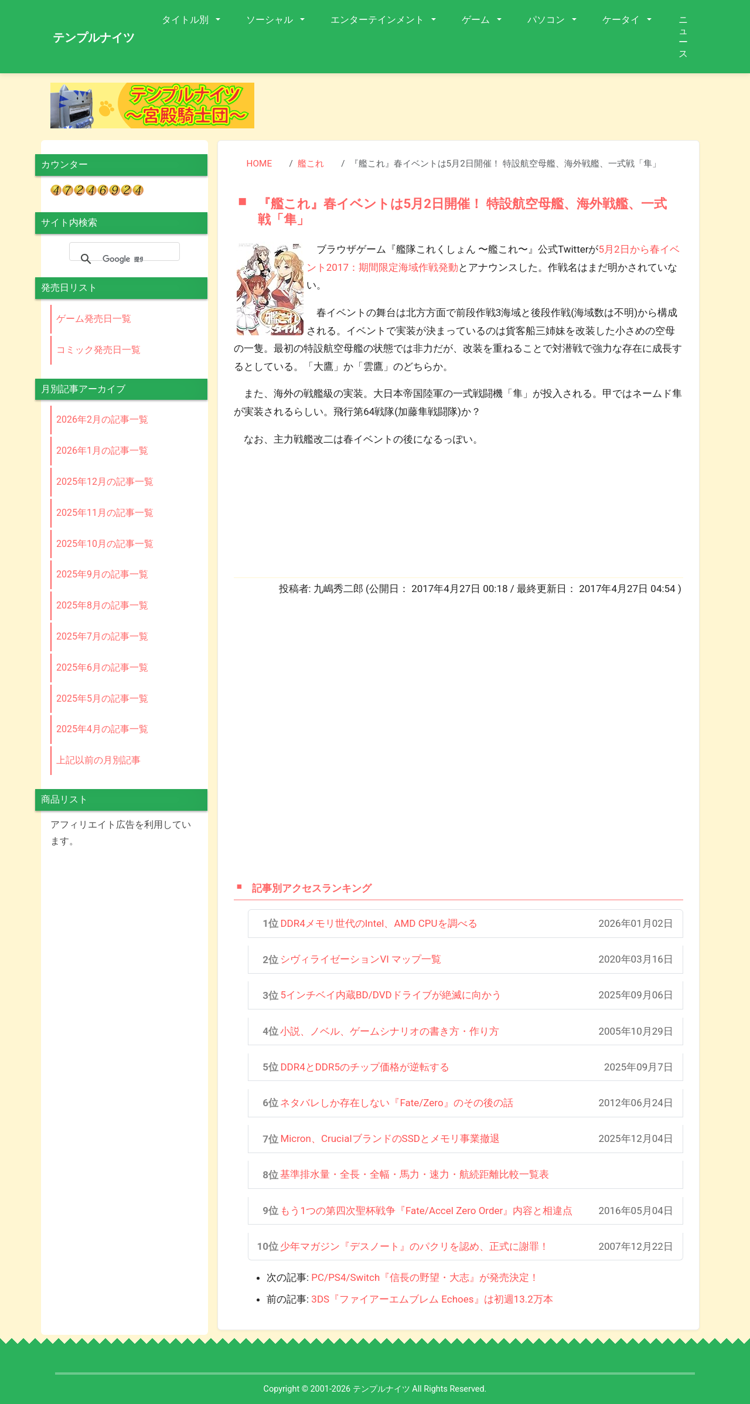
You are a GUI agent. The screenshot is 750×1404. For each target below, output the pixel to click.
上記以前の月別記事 (98, 760)
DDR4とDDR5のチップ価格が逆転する (364, 1067)
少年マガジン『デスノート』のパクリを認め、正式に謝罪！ (414, 1246)
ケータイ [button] (622, 19)
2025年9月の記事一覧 (102, 574)
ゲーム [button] (477, 19)
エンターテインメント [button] (378, 19)
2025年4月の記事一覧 (102, 729)
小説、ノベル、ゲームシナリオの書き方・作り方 (389, 1031)
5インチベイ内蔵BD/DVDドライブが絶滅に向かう (390, 995)
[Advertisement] (486, 109)
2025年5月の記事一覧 (102, 698)
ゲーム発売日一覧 (93, 318)
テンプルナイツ (94, 37)
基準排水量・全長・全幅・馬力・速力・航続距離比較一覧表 (414, 1174)
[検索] (123, 259)
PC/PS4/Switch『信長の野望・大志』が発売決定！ (425, 1277)
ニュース (683, 36)
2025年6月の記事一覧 (102, 667)
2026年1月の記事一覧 (102, 450)
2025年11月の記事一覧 (105, 512)
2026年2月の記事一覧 (102, 419)
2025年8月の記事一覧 (102, 605)
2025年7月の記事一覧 (102, 636)
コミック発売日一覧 (98, 349)
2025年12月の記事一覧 (105, 481)
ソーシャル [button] (270, 19)
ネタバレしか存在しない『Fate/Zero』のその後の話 (396, 1103)
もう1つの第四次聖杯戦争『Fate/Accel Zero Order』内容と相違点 (426, 1210)
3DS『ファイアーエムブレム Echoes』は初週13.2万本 (432, 1299)
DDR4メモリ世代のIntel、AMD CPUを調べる (378, 923)
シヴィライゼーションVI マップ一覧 (360, 959)
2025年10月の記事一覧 (105, 543)
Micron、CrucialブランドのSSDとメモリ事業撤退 (390, 1138)
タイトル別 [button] (186, 19)
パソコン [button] (547, 19)
